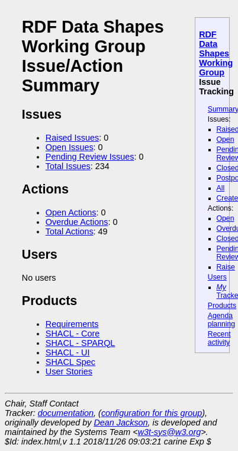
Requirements (72, 324)
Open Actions (71, 212)
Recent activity (219, 338)
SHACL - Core (72, 333)
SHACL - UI (68, 352)
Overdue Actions (77, 222)
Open (225, 139)
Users (217, 277)
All (221, 188)
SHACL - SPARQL (80, 343)
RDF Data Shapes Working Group (216, 53)
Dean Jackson (120, 422)
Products (222, 305)
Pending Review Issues (90, 156)
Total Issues (68, 166)
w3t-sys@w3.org (169, 432)
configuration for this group (151, 413)
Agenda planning (221, 320)
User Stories (69, 371)
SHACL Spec (70, 362)
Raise (226, 267)
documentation (66, 413)
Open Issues (70, 147)
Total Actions (70, 231)
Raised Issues (72, 137)
